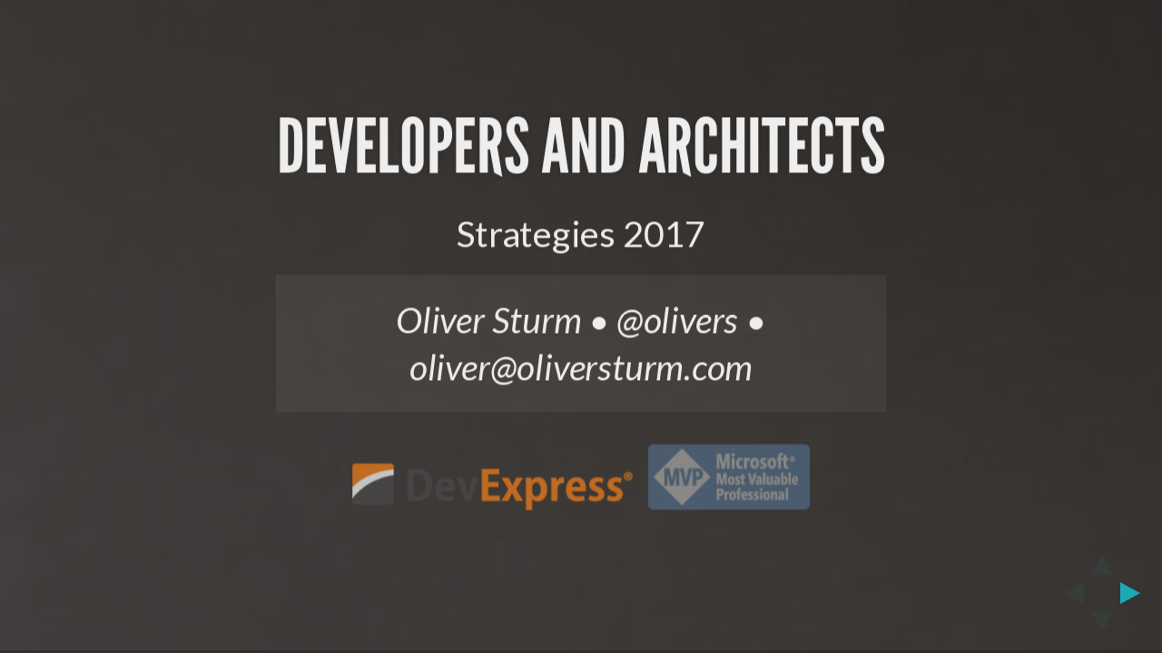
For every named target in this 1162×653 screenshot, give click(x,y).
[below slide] (1102, 626)
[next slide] (1135, 593)
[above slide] (1102, 559)
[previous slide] (1068, 593)
